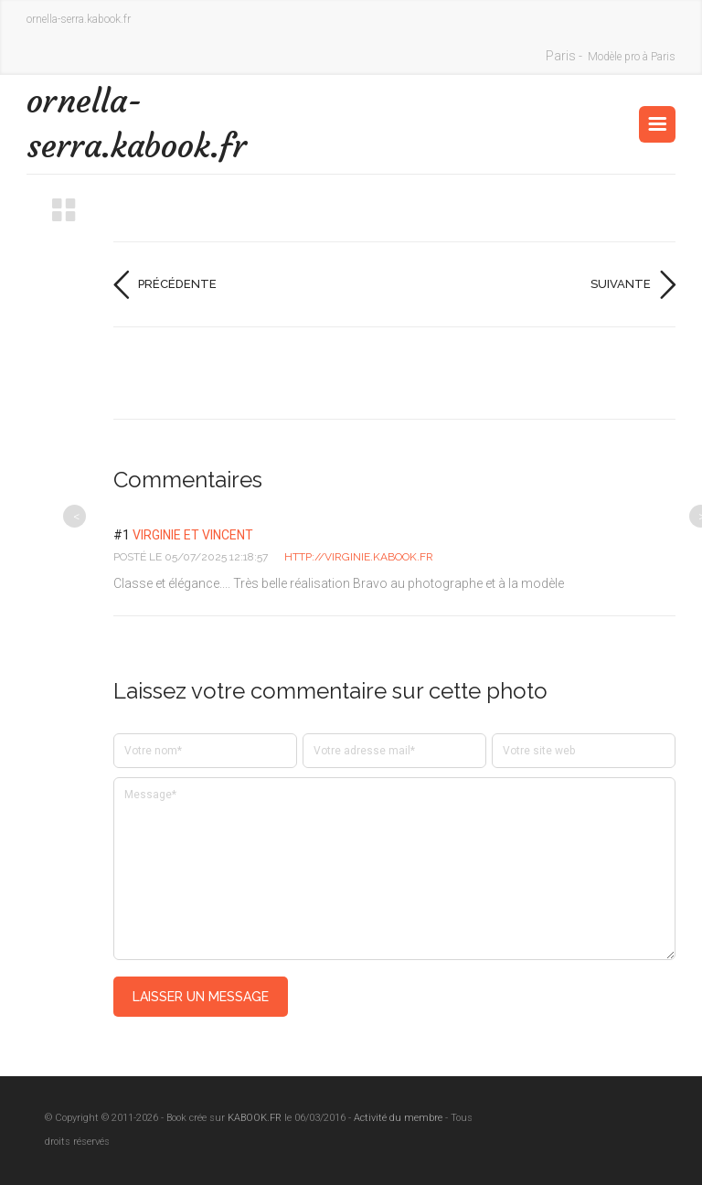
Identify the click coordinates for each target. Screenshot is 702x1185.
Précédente (177, 284)
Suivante (620, 284)
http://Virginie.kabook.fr (358, 556)
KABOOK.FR (255, 1118)
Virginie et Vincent (193, 535)
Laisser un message (201, 996)
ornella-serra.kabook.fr (137, 123)
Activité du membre (398, 1118)
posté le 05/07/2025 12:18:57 (190, 556)
